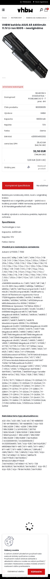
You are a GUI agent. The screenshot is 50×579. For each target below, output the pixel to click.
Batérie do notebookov (36, 18)
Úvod (4, 18)
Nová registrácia (41, 2)
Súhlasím (36, 571)
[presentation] (3, 521)
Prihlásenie (27, 2)
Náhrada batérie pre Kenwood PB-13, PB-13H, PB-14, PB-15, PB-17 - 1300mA (25, 532)
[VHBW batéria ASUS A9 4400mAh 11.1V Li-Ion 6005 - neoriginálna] (25, 55)
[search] (41, 9)
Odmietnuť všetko (15, 571)
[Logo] (25, 10)
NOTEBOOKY (16, 18)
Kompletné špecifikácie (17, 185)
